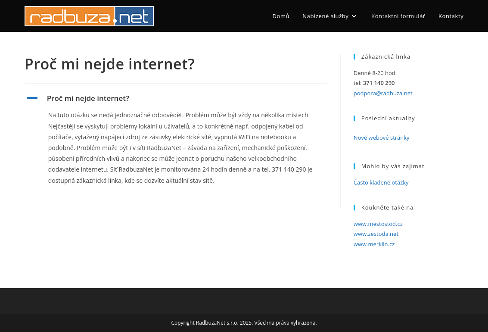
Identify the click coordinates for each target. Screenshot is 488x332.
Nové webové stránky (382, 137)
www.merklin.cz (374, 244)
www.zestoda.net (376, 234)
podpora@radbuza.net (383, 93)
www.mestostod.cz (378, 224)
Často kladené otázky (381, 182)
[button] (176, 98)
